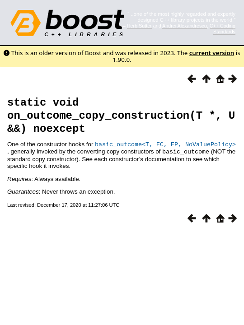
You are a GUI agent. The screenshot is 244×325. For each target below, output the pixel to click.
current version (212, 53)
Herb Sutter (139, 25)
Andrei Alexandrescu (184, 25)
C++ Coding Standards (222, 28)
